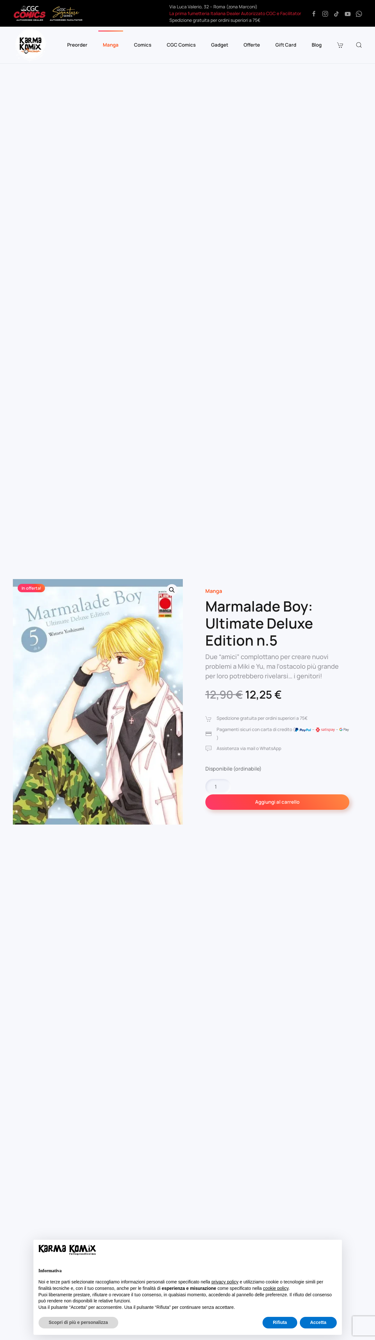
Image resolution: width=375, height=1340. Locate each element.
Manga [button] (111, 44)
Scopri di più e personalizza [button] (78, 1322)
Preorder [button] (77, 44)
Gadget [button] (219, 44)
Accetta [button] (318, 1322)
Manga (213, 590)
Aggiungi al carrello (277, 802)
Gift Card (285, 44)
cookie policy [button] (275, 1288)
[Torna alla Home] (30, 45)
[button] (341, 45)
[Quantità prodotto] (218, 786)
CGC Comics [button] (181, 44)
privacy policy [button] (224, 1281)
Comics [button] (142, 44)
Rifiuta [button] (280, 1322)
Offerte (252, 44)
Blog (317, 44)
